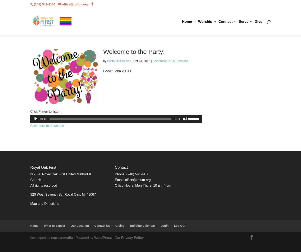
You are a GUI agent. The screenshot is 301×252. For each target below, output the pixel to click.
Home (187, 22)
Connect (225, 22)
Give (258, 22)
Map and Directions (44, 203)
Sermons (182, 61)
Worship (205, 22)
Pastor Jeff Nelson (119, 61)
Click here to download (47, 126)
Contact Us (102, 225)
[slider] (110, 119)
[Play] (36, 119)
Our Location (80, 225)
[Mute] (185, 119)
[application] (116, 119)
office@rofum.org (138, 180)
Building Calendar (142, 225)
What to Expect (54, 225)
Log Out (179, 225)
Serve (243, 22)
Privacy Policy (132, 237)
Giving (120, 225)
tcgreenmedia (62, 237)
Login (164, 225)
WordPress (103, 237)
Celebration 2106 (164, 61)
